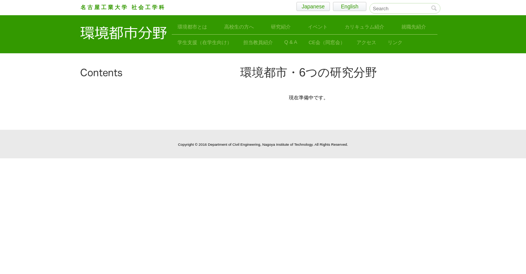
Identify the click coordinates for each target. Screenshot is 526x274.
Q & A (290, 42)
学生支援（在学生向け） (204, 42)
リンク (395, 42)
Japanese (313, 6)
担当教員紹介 (258, 42)
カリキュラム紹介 (364, 27)
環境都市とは (192, 27)
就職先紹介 (413, 27)
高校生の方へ (239, 27)
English (349, 6)
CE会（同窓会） (327, 42)
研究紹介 (281, 27)
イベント (318, 27)
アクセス (366, 42)
